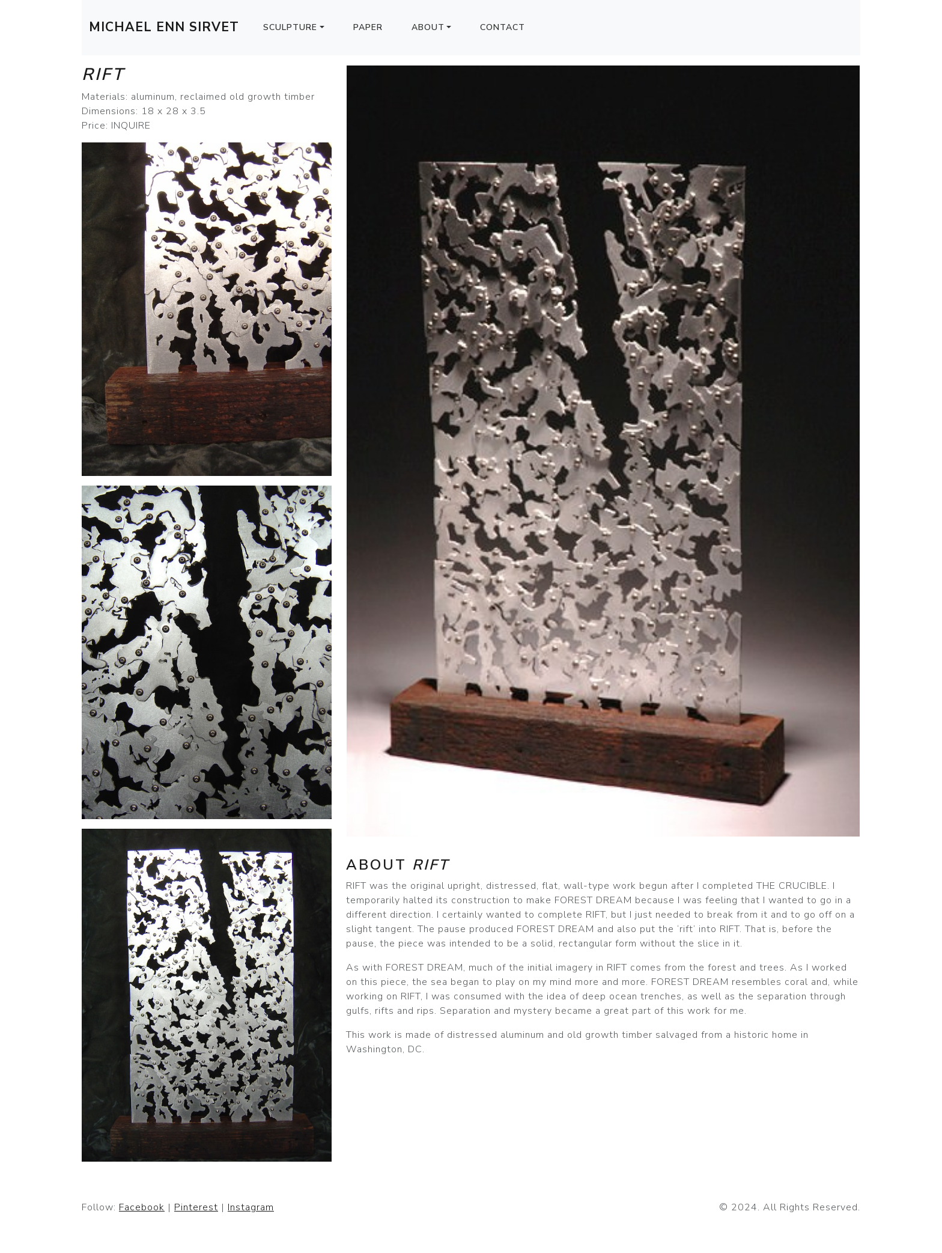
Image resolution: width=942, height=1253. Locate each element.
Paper (368, 27)
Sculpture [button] (290, 27)
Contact (502, 27)
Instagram (251, 1207)
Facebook (142, 1207)
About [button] (428, 27)
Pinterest (196, 1207)
